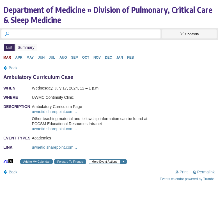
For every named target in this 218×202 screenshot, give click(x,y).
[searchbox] (86, 34)
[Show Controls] (189, 33)
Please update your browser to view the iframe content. (109, 47)
